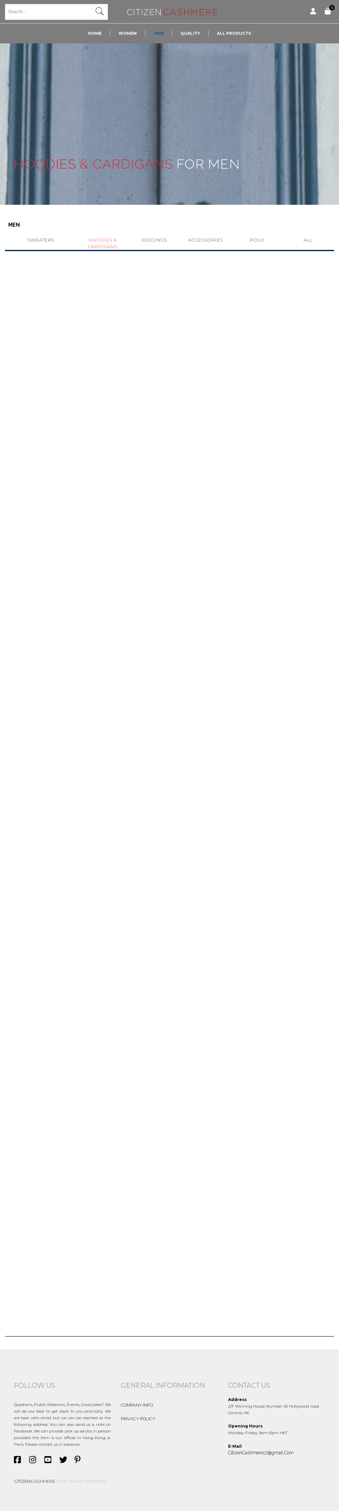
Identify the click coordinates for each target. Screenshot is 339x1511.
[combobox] (56, 12)
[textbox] (56, 11)
